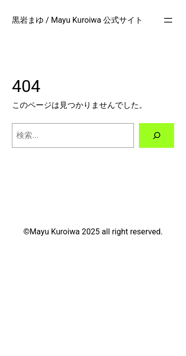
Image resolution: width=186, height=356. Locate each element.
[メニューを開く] (168, 20)
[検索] (156, 135)
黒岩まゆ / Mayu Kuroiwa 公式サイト (77, 20)
